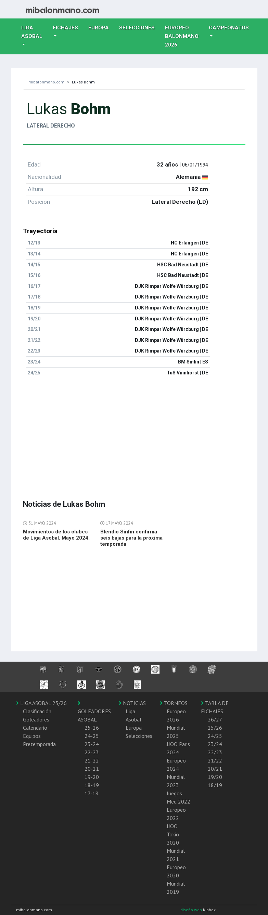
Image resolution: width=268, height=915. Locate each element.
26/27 (215, 719)
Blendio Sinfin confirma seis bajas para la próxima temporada (131, 538)
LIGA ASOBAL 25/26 (41, 703)
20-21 (92, 768)
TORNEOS (174, 703)
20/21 (215, 768)
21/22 (215, 760)
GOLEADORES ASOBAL (94, 711)
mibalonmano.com (46, 81)
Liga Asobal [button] (31, 32)
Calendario (35, 727)
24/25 (215, 735)
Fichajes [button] (65, 28)
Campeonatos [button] (229, 28)
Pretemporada (39, 744)
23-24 (92, 744)
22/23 (215, 752)
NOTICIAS (132, 703)
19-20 (92, 776)
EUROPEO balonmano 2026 (184, 36)
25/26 (215, 727)
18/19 (215, 785)
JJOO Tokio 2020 (173, 834)
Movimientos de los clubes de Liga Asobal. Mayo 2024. (56, 535)
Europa (101, 27)
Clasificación (37, 711)
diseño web (191, 909)
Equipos (32, 735)
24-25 (92, 735)
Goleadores (36, 719)
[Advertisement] (134, 431)
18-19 (92, 785)
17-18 (92, 793)
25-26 (92, 727)
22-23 (92, 752)
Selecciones (139, 27)
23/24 (215, 744)
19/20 (215, 776)
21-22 (92, 760)
